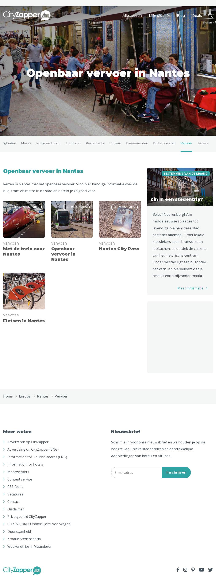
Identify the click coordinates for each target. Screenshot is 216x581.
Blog (181, 16)
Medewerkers (18, 474)
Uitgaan (115, 144)
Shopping (73, 144)
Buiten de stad (164, 144)
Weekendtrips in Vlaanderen (29, 548)
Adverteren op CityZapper (28, 444)
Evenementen (137, 144)
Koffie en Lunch (48, 144)
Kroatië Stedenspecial (24, 541)
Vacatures (15, 496)
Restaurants (95, 144)
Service (203, 144)
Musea (26, 144)
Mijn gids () (159, 16)
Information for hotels (25, 467)
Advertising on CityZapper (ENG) (33, 452)
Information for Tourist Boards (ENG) (37, 459)
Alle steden (132, 16)
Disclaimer (15, 511)
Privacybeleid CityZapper (26, 519)
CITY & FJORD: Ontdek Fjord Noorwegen (38, 526)
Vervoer (186, 144)
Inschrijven (176, 475)
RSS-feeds (15, 489)
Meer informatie (190, 290)
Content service (19, 481)
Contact (13, 504)
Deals (197, 16)
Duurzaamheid (19, 534)
